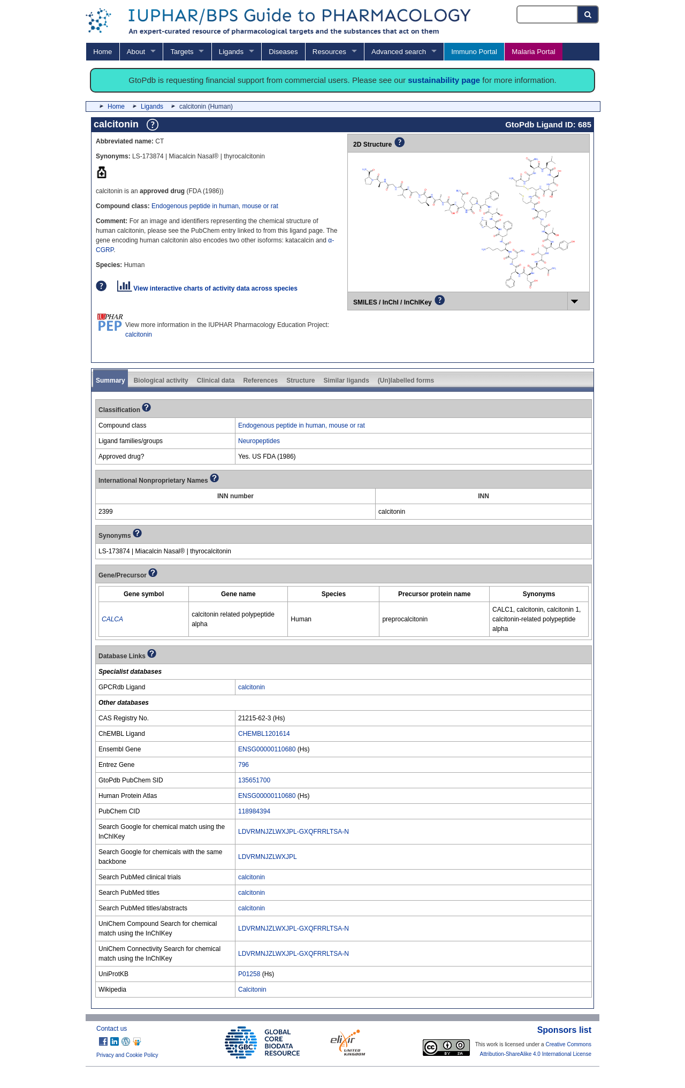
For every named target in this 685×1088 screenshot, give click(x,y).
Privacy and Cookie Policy (127, 1055)
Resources (329, 52)
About (136, 52)
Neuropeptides (259, 441)
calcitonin (138, 334)
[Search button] (588, 14)
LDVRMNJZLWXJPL (267, 857)
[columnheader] (144, 594)
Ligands (231, 52)
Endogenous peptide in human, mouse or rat (214, 206)
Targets (181, 52)
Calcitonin (252, 989)
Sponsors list (564, 1029)
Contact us (111, 1028)
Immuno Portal (474, 52)
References (260, 380)
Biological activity (161, 380)
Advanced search (398, 52)
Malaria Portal (533, 52)
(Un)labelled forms (406, 380)
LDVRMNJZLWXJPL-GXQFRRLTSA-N (293, 831)
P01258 (249, 974)
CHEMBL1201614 (264, 733)
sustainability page (444, 80)
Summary (110, 380)
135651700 (254, 780)
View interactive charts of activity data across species (207, 288)
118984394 (254, 811)
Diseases (283, 52)
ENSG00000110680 (266, 749)
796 (243, 765)
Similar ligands (346, 380)
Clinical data (216, 380)
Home (102, 52)
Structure (300, 380)
